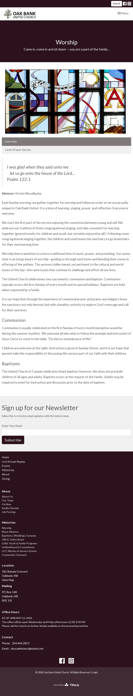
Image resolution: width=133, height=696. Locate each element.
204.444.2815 (21, 643)
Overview (11, 141)
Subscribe (13, 440)
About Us (7, 496)
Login (95, 672)
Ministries (8, 470)
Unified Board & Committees (18, 547)
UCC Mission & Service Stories (19, 551)
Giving (6, 478)
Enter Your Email (12, 425)
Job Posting (8, 511)
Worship (7, 527)
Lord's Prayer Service (18, 149)
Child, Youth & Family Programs (19, 543)
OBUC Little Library (13, 539)
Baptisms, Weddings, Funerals (19, 535)
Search (116, 3)
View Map (8, 580)
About (5, 474)
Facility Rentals (10, 508)
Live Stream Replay (13, 461)
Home (5, 457)
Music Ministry (10, 531)
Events (6, 465)
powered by (66, 684)
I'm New (6, 504)
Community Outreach (14, 554)
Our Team (7, 500)
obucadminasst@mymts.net (27, 648)
